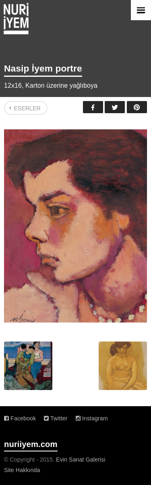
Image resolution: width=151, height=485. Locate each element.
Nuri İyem (16, 18)
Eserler (27, 108)
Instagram (92, 418)
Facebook (93, 107)
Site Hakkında (22, 470)
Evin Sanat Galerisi (80, 459)
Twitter (115, 107)
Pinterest (137, 107)
